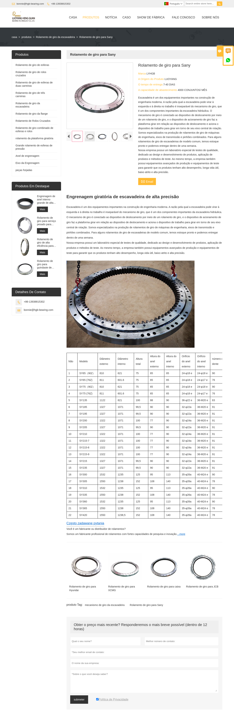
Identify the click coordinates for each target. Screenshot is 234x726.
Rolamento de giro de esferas (32, 65)
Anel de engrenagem (27, 155)
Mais (42, 209)
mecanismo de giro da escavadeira (104, 605)
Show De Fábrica (151, 17)
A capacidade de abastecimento (158, 89)
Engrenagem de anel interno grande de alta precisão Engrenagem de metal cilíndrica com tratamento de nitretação (46, 199)
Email (147, 181)
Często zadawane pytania (85, 523)
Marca (142, 73)
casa (14, 37)
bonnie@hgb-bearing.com (30, 3)
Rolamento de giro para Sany (146, 605)
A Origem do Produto (151, 78)
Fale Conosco (183, 17)
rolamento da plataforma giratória (34, 138)
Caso (126, 17)
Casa (73, 17)
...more (181, 534)
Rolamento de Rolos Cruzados (33, 120)
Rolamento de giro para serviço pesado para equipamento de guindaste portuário (46, 221)
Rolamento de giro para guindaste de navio (45, 264)
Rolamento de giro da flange (32, 113)
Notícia (111, 17)
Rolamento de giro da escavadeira (55, 37)
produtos (26, 37)
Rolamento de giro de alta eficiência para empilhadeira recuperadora (45, 242)
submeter (79, 699)
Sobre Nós (210, 17)
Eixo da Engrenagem (27, 163)
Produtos (91, 17)
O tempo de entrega (150, 84)
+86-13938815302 (61, 3)
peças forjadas (24, 170)
